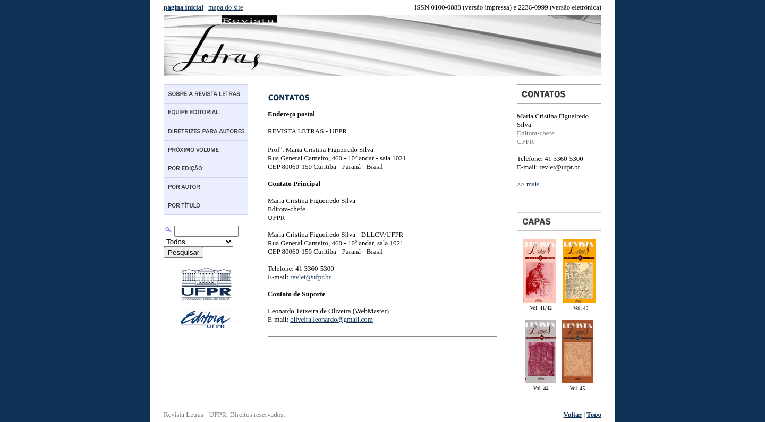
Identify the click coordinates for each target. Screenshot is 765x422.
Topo (593, 414)
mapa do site (225, 7)
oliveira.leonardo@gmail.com (331, 319)
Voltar (572, 414)
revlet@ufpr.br (310, 277)
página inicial (183, 7)
